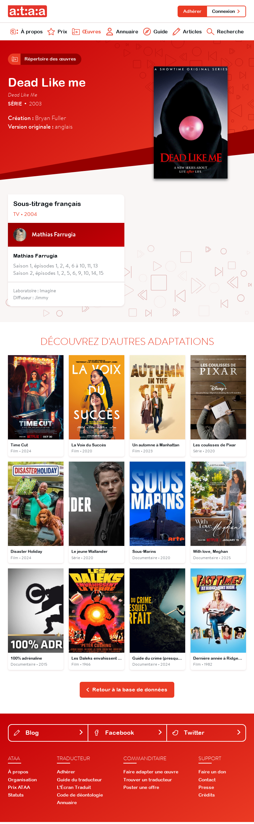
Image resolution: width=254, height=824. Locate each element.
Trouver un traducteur (147, 781)
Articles (186, 32)
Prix (57, 32)
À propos (26, 32)
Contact (207, 781)
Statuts (16, 797)
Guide (155, 32)
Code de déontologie (80, 797)
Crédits (206, 797)
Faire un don (212, 774)
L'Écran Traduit (74, 789)
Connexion (226, 11)
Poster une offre (141, 789)
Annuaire (121, 32)
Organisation (22, 781)
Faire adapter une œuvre (150, 774)
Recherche (225, 32)
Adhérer (191, 11)
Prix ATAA (19, 789)
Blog (49, 734)
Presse (206, 789)
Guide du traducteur (79, 781)
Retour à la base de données (126, 692)
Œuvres (85, 32)
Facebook (128, 734)
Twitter (206, 734)
